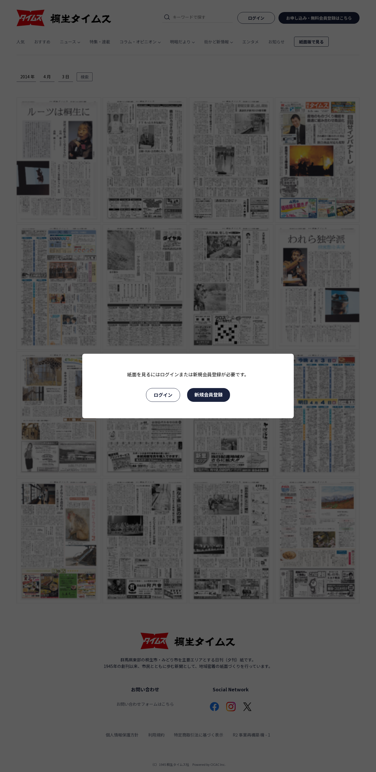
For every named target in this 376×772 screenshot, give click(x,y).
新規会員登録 (208, 394)
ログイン (163, 394)
